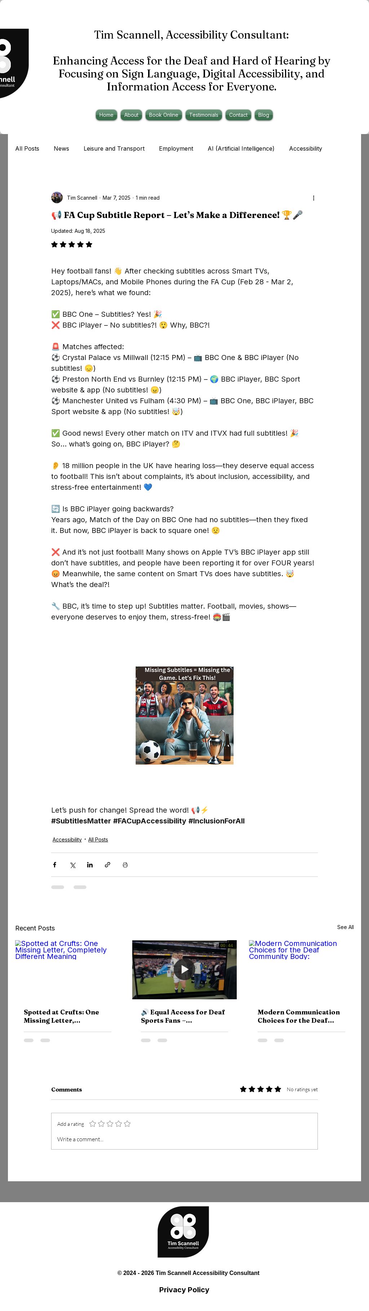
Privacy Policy (184, 1289)
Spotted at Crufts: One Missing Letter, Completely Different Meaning (61, 1016)
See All (345, 927)
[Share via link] (107, 864)
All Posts (27, 148)
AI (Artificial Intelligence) (241, 148)
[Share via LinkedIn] (89, 864)
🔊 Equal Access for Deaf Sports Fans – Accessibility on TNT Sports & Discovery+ (183, 1016)
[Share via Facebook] (54, 864)
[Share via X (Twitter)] (72, 864)
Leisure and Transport (114, 148)
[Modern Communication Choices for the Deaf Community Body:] (301, 969)
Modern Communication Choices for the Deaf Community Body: (299, 1016)
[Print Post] (125, 864)
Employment (176, 148)
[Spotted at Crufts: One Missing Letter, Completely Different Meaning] (67, 969)
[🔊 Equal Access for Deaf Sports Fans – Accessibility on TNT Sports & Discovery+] (184, 969)
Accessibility (305, 148)
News (61, 148)
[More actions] (313, 197)
